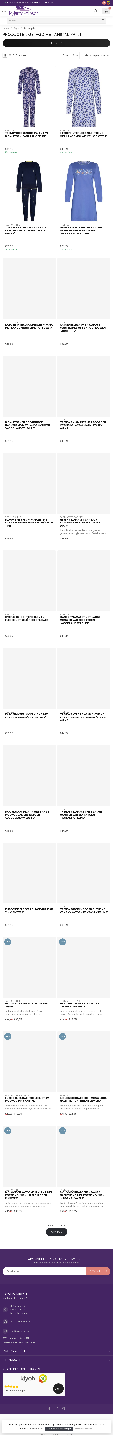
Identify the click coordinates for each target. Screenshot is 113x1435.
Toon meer (56, 1231)
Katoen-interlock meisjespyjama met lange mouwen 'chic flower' (29, 326)
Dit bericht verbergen (59, 1428)
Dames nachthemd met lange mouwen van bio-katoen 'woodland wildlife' (81, 230)
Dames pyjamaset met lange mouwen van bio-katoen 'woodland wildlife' (80, 620)
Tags (16, 28)
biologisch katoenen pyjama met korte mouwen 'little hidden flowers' (29, 1195)
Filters (56, 43)
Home (6, 28)
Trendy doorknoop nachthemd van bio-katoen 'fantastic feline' (84, 911)
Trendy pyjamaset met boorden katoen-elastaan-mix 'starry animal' (83, 425)
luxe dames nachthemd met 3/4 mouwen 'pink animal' (27, 1099)
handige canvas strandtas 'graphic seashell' (79, 1005)
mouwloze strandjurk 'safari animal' (26, 1005)
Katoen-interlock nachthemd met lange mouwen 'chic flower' (83, 135)
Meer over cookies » (84, 1428)
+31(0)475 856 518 (20, 1321)
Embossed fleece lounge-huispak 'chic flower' (29, 911)
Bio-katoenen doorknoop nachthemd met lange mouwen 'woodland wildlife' (27, 425)
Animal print (30, 28)
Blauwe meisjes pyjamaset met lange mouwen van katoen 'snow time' (29, 522)
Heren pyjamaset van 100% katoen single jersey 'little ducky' (80, 522)
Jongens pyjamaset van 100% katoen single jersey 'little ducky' (25, 230)
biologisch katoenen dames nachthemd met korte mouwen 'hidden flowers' (82, 1195)
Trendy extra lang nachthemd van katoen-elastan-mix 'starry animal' (83, 717)
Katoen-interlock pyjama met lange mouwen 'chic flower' (27, 716)
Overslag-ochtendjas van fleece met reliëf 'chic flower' (27, 619)
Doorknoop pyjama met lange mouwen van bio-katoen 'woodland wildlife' (27, 814)
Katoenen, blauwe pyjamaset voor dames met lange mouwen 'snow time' (83, 327)
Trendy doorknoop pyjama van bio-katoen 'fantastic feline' (27, 135)
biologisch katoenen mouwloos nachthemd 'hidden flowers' (83, 1099)
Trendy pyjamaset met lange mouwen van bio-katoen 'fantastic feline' (81, 814)
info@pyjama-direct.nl (21, 1331)
